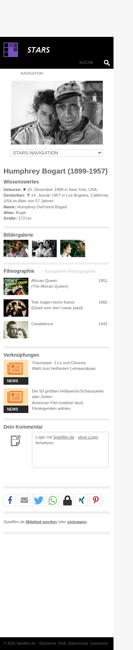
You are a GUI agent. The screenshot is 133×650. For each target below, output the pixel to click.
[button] (10, 500)
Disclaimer (47, 643)
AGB (62, 643)
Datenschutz (78, 643)
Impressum (99, 643)
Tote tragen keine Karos (52, 302)
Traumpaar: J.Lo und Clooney (59, 363)
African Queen (44, 280)
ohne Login (88, 437)
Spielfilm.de (63, 437)
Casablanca (42, 324)
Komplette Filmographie (70, 271)
